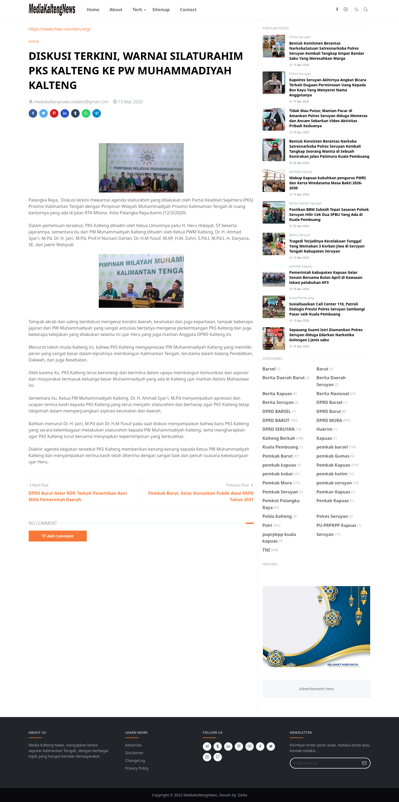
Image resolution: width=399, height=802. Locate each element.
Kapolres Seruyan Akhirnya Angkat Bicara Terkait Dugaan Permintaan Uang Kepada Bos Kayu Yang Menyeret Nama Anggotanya (327, 87)
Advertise (133, 745)
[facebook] (337, 9)
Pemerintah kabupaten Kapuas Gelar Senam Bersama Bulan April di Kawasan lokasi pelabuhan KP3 (326, 277)
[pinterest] (239, 746)
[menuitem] (93, 9)
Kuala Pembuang (301, 298)
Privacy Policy (137, 768)
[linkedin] (228, 746)
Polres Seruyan (300, 37)
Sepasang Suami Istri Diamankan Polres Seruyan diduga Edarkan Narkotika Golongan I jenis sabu (326, 334)
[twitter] (271, 746)
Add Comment (58, 536)
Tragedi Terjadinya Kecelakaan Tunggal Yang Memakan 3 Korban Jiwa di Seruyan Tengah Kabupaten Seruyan (327, 246)
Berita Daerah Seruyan (305, 203)
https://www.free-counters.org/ (60, 29)
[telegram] (207, 746)
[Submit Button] (364, 763)
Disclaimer (134, 752)
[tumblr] (217, 746)
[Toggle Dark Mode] (356, 9)
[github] (217, 757)
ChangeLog (135, 760)
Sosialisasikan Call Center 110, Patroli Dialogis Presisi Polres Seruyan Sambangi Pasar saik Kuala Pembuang (327, 309)
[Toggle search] (366, 9)
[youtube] (249, 746)
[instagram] (345, 9)
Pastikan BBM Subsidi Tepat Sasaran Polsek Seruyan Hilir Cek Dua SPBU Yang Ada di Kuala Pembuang (329, 214)
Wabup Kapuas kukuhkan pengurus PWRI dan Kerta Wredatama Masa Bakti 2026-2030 (327, 182)
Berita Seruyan (300, 235)
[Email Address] (324, 763)
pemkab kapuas (300, 171)
